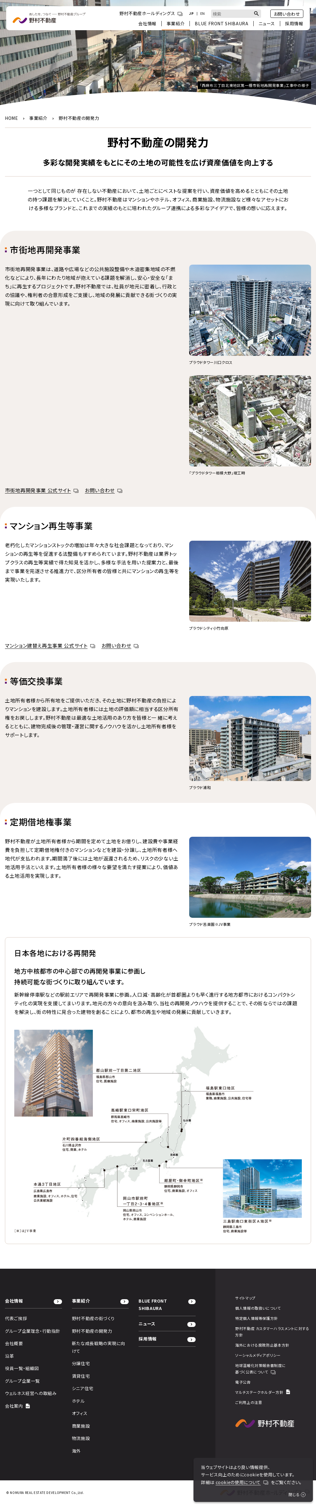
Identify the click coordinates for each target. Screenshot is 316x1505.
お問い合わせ (287, 14)
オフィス (80, 1413)
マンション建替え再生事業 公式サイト (50, 645)
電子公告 (243, 1382)
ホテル (78, 1401)
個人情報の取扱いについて (258, 1308)
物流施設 (81, 1438)
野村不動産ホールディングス (151, 13)
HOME (11, 118)
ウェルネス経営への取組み (31, 1393)
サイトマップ (245, 1297)
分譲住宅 (81, 1363)
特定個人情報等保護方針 (256, 1318)
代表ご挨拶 (16, 1318)
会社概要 (14, 1343)
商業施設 (81, 1426)
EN (202, 13)
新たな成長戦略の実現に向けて (98, 1347)
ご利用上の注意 (248, 1402)
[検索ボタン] (256, 13)
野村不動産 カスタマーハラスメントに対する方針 (272, 1331)
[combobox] (236, 14)
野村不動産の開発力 (92, 1331)
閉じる (297, 1494)
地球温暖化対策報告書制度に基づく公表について (260, 1369)
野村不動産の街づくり (93, 1318)
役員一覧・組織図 (22, 1368)
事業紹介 (38, 118)
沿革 (9, 1356)
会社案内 (17, 1406)
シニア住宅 (83, 1388)
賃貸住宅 (81, 1376)
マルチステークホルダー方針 (262, 1392)
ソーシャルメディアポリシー (258, 1355)
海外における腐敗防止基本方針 (262, 1345)
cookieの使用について (242, 1482)
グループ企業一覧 (22, 1381)
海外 (76, 1451)
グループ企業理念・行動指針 (32, 1331)
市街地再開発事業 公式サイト (42, 490)
